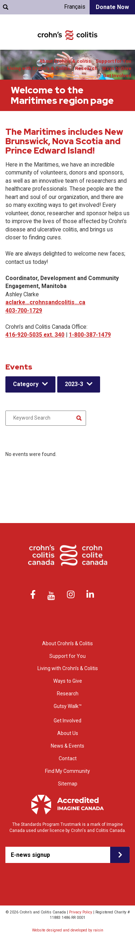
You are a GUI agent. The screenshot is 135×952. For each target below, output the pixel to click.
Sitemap (67, 784)
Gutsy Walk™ (68, 706)
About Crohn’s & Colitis (67, 643)
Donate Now (112, 7)
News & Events (67, 746)
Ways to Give (116, 68)
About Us (67, 733)
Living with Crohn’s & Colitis (38, 68)
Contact (68, 758)
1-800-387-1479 (90, 334)
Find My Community (67, 771)
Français (74, 6)
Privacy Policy (80, 912)
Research (86, 68)
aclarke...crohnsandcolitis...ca (45, 302)
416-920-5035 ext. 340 (34, 334)
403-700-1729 (23, 310)
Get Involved (117, 75)
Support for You (113, 61)
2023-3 (74, 384)
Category (26, 384)
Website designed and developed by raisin (67, 930)
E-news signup (30, 854)
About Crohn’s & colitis (65, 61)
